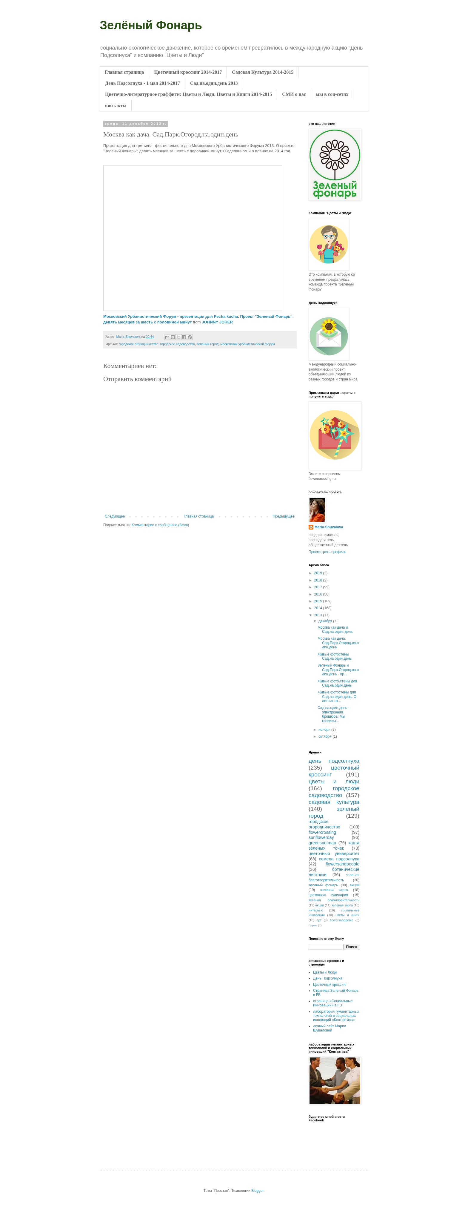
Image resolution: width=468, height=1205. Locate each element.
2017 (318, 587)
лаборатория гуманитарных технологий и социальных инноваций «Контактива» (336, 1015)
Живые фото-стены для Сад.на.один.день (337, 683)
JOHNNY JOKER (217, 322)
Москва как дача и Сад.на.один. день (335, 629)
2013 (318, 615)
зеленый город (207, 344)
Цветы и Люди (325, 972)
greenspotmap (322, 842)
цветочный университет (334, 853)
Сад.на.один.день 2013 (214, 83)
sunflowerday (321, 837)
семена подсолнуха (339, 858)
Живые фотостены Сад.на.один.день (335, 656)
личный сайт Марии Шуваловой (329, 1028)
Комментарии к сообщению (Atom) (160, 525)
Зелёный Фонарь (151, 25)
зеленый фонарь (323, 885)
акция (319, 905)
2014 (318, 608)
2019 (318, 573)
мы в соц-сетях (332, 94)
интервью (316, 910)
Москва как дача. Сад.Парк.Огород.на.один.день (338, 642)
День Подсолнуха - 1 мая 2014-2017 (142, 83)
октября (325, 736)
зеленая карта (334, 890)
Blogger (257, 1191)
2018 (318, 580)
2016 (318, 594)
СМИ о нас (294, 94)
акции (354, 885)
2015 (318, 601)
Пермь (313, 925)
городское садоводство (177, 344)
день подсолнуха (334, 761)
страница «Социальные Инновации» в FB (333, 1003)
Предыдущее (284, 516)
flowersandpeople (342, 864)
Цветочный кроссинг (330, 985)
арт (318, 920)
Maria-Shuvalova (329, 527)
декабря (325, 621)
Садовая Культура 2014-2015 (262, 72)
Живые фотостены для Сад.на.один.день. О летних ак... (337, 696)
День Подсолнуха (327, 978)
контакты (116, 105)
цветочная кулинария (328, 895)
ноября (324, 729)
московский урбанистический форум (247, 344)
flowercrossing (322, 832)
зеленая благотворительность (334, 900)
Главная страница (124, 72)
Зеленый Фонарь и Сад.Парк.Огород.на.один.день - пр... (338, 669)
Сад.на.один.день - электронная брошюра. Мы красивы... (333, 714)
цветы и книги (347, 915)
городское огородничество (138, 344)
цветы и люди (334, 781)
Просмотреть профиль (327, 552)
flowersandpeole (341, 920)
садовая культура (334, 802)
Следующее (115, 516)
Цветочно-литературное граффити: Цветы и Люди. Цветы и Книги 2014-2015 (188, 94)
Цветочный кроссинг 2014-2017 (188, 72)
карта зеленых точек (334, 845)
